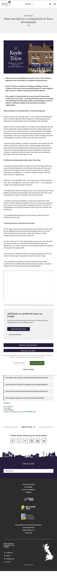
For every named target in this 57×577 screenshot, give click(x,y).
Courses (29, 3)
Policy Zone (28, 533)
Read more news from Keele (28, 345)
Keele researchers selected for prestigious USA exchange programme (27, 384)
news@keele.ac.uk (30, 411)
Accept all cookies (37, 363)
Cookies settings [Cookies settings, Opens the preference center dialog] (28, 369)
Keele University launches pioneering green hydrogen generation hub (27, 391)
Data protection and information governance (28, 525)
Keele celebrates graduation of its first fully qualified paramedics (25, 398)
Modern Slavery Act (28, 530)
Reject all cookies (20, 363)
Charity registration (28, 527)
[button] (50, 4)
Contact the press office (28, 351)
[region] (28, 363)
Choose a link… (28, 471)
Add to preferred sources (18, 329)
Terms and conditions (28, 489)
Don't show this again (15, 334)
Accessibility (28, 487)
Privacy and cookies (28, 484)
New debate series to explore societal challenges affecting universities (27, 377)
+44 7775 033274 (8, 410)
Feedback (28, 492)
